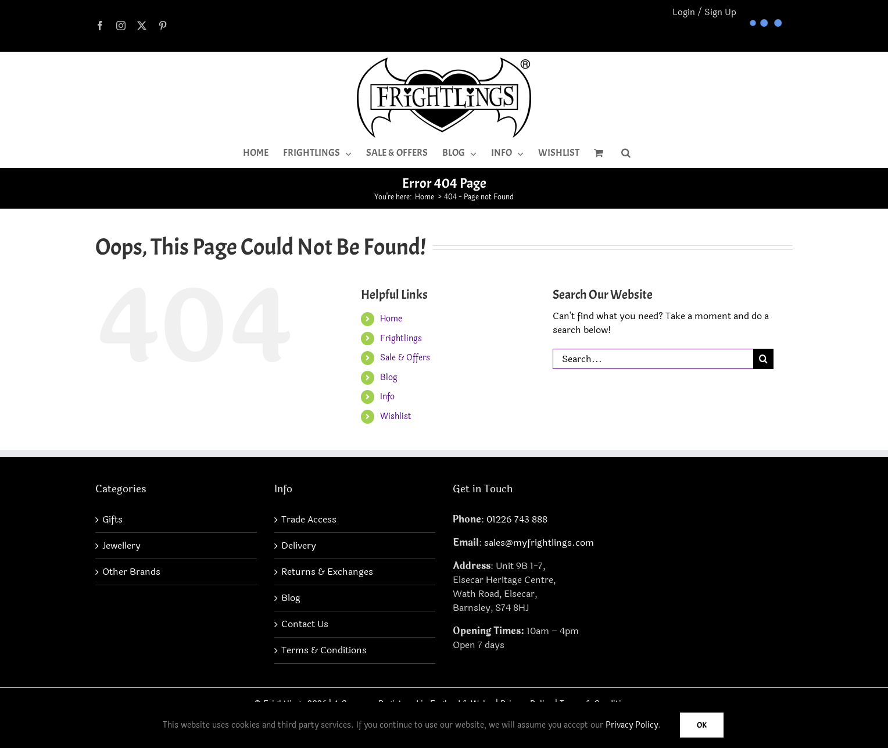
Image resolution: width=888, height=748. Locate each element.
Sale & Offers (405, 358)
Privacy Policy (632, 725)
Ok (702, 725)
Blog (389, 377)
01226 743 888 (516, 519)
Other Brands (131, 572)
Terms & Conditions (324, 650)
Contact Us (304, 624)
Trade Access (308, 520)
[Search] (763, 359)
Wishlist (395, 416)
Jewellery (121, 546)
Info (387, 397)
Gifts (112, 520)
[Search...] (653, 359)
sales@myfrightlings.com (539, 542)
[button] (626, 152)
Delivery (298, 546)
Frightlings (401, 338)
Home (391, 319)
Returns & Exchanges (327, 572)
